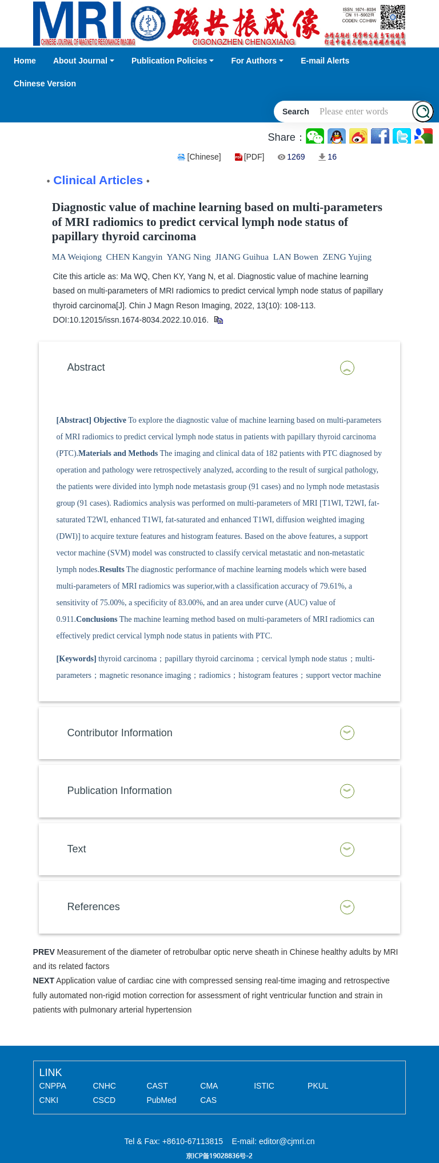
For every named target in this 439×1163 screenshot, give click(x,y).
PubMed (161, 1100)
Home (25, 60)
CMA (209, 1085)
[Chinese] (204, 156)
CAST (156, 1085)
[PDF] (254, 156)
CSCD (104, 1100)
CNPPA (52, 1085)
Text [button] (76, 849)
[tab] (220, 368)
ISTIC (264, 1085)
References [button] (93, 906)
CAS (208, 1100)
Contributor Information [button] (120, 733)
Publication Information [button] (119, 790)
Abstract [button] (86, 367)
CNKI (48, 1100)
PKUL (318, 1085)
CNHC (104, 1085)
